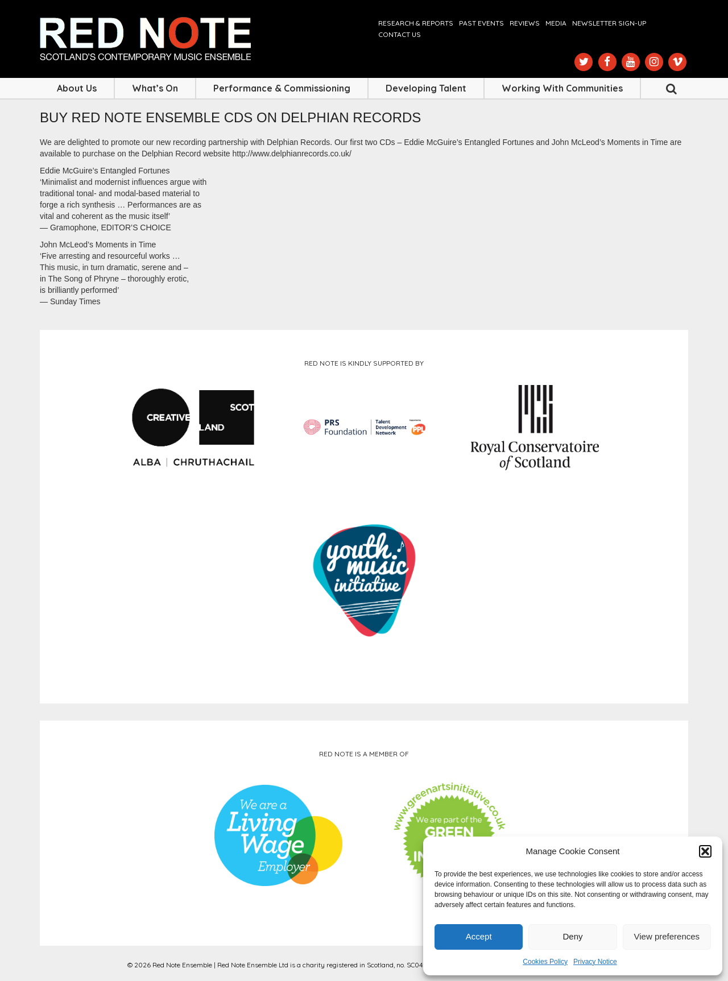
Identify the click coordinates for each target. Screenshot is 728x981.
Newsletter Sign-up (609, 23)
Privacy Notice (595, 962)
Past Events (481, 23)
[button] (705, 851)
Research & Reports (415, 23)
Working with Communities (562, 88)
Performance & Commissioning (281, 88)
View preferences (667, 936)
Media (555, 23)
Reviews (525, 23)
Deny (572, 936)
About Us (77, 88)
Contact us (399, 34)
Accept (479, 936)
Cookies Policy (545, 962)
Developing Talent (426, 88)
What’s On (155, 88)
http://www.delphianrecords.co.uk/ (292, 153)
